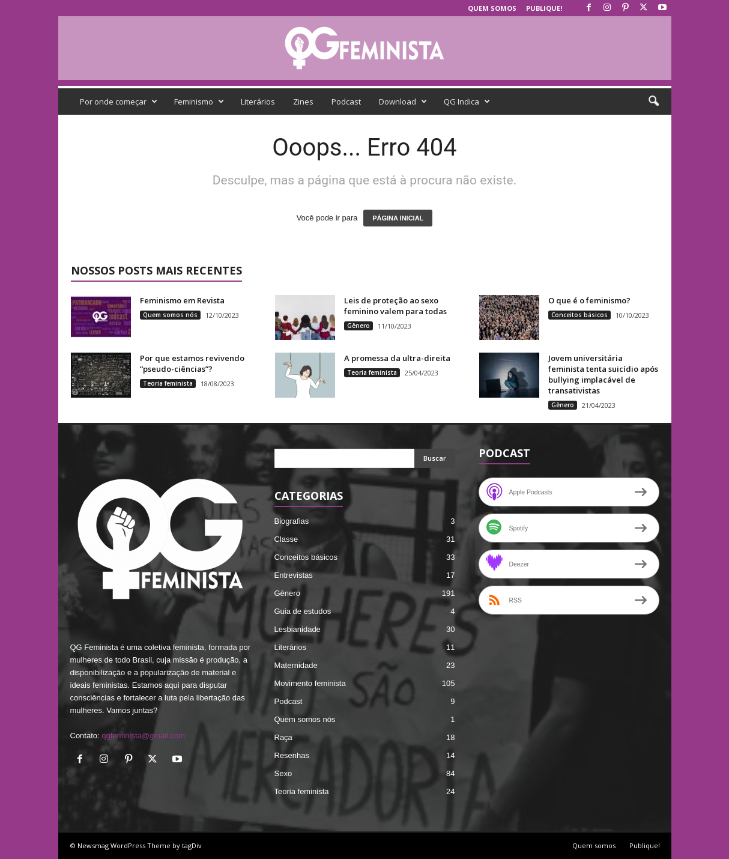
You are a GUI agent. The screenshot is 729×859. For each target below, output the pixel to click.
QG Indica (467, 101)
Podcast (346, 101)
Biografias (291, 521)
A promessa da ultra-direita (397, 358)
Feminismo (199, 101)
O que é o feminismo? (589, 300)
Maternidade (296, 665)
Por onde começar (118, 101)
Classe (286, 539)
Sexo (283, 773)
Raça (283, 737)
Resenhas (292, 755)
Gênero (358, 325)
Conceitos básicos (579, 315)
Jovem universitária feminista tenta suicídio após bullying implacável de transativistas (603, 374)
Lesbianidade (297, 629)
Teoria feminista (168, 383)
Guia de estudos (302, 611)
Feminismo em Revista (182, 300)
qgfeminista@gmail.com (143, 735)
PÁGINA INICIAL (397, 218)
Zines (303, 101)
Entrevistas (293, 575)
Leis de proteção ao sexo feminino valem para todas (395, 306)
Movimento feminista (310, 683)
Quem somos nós (170, 315)
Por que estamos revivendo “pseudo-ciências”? (192, 363)
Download (403, 101)
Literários (258, 101)
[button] (653, 101)
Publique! (544, 8)
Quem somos (492, 8)
